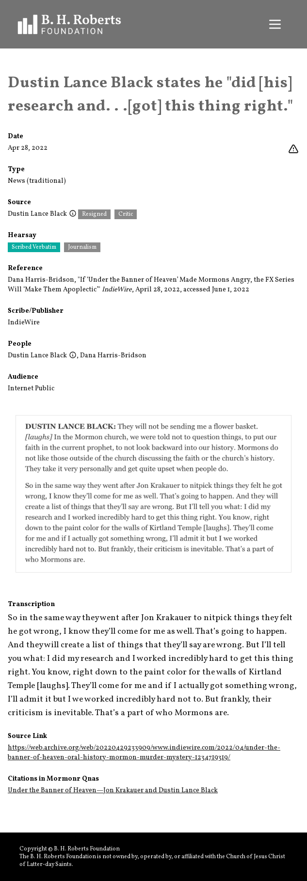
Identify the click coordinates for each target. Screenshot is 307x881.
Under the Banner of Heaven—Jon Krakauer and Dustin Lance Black (113, 790)
